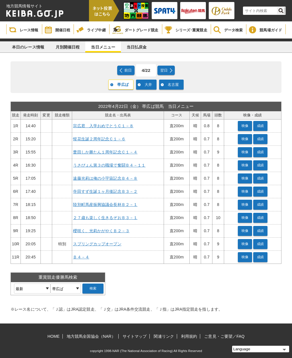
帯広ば (122, 84)
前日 (128, 70)
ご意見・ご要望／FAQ (224, 336)
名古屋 (173, 84)
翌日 (164, 70)
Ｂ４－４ (81, 257)
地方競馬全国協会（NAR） (91, 336)
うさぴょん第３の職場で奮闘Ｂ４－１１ (109, 165)
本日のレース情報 (28, 47)
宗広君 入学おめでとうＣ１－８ (103, 126)
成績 (260, 126)
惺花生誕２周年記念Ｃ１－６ (99, 139)
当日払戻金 (137, 47)
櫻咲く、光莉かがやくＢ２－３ (101, 230)
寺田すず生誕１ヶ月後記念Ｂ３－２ (105, 191)
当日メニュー (103, 47)
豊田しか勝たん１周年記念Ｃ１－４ (105, 152)
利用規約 (189, 336)
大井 (148, 84)
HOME (54, 336)
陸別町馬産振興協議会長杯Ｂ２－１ (105, 204)
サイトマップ (135, 336)
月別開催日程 (68, 47)
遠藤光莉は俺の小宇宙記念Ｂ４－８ (105, 178)
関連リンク (164, 336)
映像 (245, 126)
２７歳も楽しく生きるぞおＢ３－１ (105, 217)
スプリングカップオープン (97, 244)
